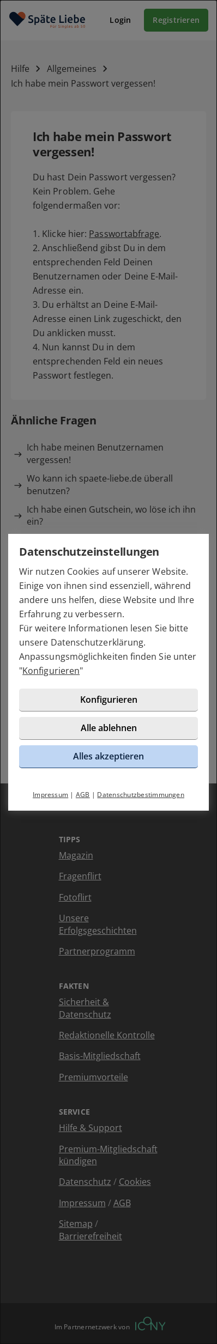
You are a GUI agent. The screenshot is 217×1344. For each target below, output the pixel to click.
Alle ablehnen (109, 728)
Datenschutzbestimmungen (140, 794)
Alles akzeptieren (108, 756)
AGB (83, 794)
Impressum (50, 794)
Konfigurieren (51, 671)
